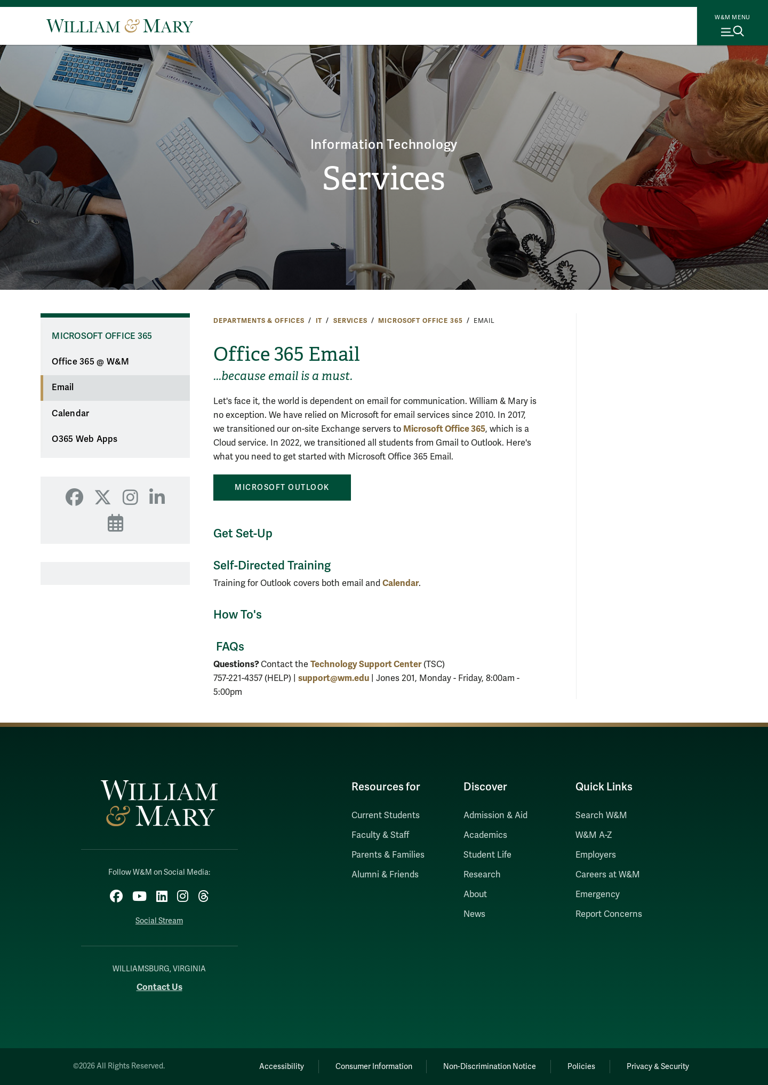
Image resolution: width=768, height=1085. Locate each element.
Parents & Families (388, 855)
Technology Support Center (365, 664)
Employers (595, 855)
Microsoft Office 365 (420, 320)
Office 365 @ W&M (90, 362)
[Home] (119, 25)
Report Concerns (608, 914)
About (475, 894)
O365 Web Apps (84, 439)
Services (383, 179)
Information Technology (384, 145)
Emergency (597, 894)
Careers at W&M (607, 874)
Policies (581, 1066)
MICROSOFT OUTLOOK (282, 487)
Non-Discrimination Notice (489, 1066)
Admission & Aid (495, 815)
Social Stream (159, 920)
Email (63, 387)
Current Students (385, 815)
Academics (485, 835)
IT (319, 320)
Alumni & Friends (385, 874)
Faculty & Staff (380, 835)
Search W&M (601, 815)
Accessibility (281, 1066)
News (474, 914)
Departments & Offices (259, 320)
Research (482, 874)
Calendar (70, 413)
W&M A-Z (593, 835)
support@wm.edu (333, 678)
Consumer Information (373, 1066)
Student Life (487, 855)
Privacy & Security (658, 1066)
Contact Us (159, 987)
